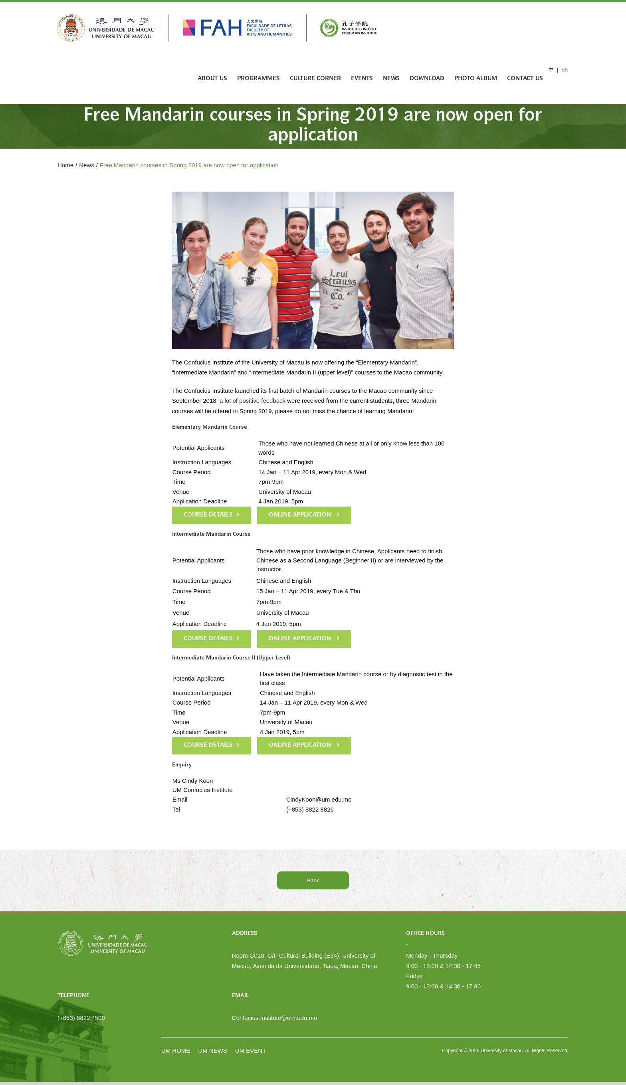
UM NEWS (212, 1050)
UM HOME (175, 1050)
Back (313, 880)
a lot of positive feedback (252, 400)
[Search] (556, 79)
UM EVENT (250, 1050)
